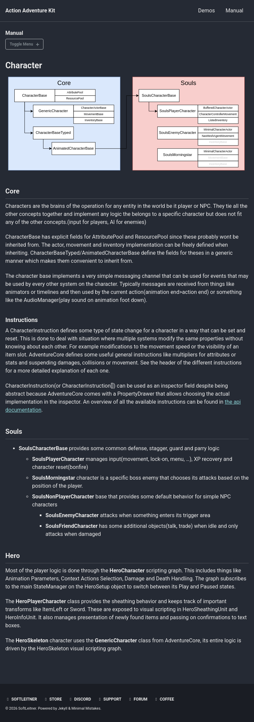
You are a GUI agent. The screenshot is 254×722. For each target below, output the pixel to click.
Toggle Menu (21, 44)
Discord (79, 699)
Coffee (164, 699)
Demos (206, 10)
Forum (137, 699)
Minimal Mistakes (86, 708)
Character (23, 65)
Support (109, 699)
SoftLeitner (21, 699)
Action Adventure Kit (30, 10)
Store (52, 699)
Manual (234, 10)
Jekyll (62, 708)
